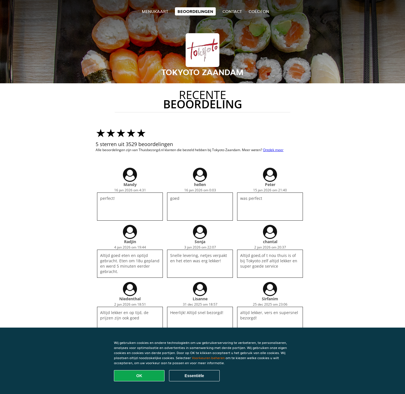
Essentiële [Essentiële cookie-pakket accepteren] (194, 375)
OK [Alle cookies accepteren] (139, 375)
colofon (259, 11)
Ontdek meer (273, 149)
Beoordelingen (195, 11)
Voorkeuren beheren (208, 358)
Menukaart (155, 11)
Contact (232, 11)
